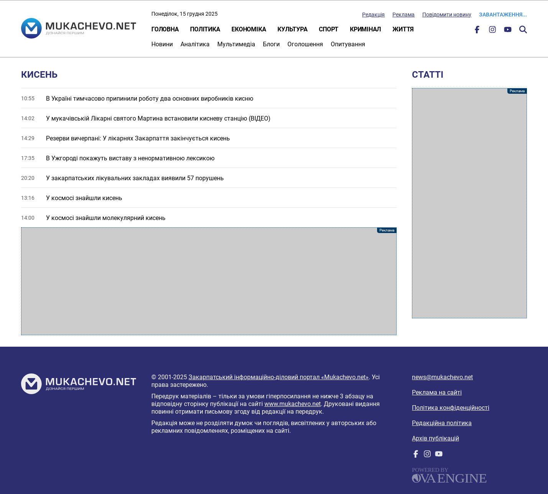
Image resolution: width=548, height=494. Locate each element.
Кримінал (365, 29)
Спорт (328, 29)
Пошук (523, 29)
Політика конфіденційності (450, 407)
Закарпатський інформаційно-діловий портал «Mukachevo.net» (279, 377)
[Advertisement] (208, 281)
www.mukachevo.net (292, 404)
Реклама (403, 14)
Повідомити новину (446, 14)
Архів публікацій (435, 438)
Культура (292, 29)
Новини (162, 44)
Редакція (373, 14)
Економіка (248, 29)
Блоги (271, 44)
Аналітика (195, 44)
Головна (165, 29)
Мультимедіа (236, 44)
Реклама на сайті (437, 392)
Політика (205, 29)
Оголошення (305, 44)
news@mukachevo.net (442, 377)
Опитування (348, 44)
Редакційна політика (442, 423)
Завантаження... (503, 14)
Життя (403, 29)
